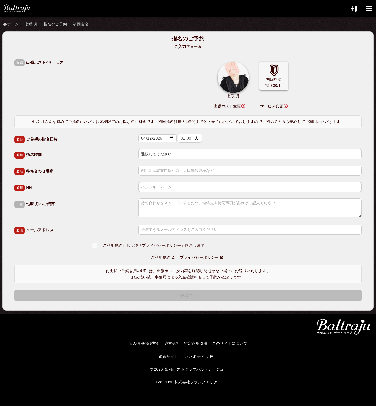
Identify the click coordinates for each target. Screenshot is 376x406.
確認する (188, 295)
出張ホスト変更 (227, 106)
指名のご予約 (55, 24)
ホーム (13, 24)
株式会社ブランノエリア (196, 382)
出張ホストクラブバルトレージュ (194, 369)
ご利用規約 (160, 257)
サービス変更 (271, 106)
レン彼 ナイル (196, 357)
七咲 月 (31, 24)
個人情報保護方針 (144, 343)
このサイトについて (229, 343)
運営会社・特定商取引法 (186, 343)
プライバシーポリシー (199, 257)
